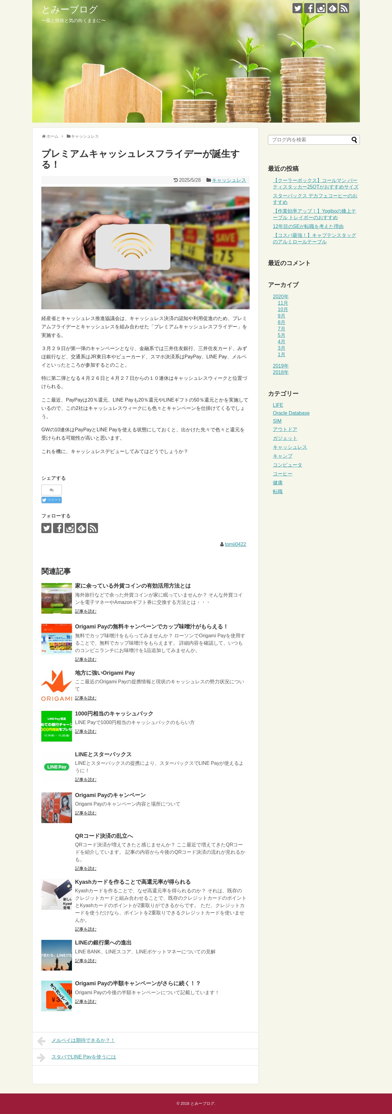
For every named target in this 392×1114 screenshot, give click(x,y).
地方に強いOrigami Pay (105, 673)
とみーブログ (69, 9)
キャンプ (282, 456)
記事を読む (85, 611)
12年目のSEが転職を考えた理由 (308, 226)
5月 (281, 335)
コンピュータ (287, 464)
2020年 (281, 296)
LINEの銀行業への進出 (103, 943)
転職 (278, 491)
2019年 (281, 365)
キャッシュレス (229, 180)
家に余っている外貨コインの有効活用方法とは (133, 586)
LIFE (278, 405)
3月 (281, 348)
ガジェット (285, 438)
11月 (283, 303)
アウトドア (285, 429)
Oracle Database (291, 413)
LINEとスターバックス (103, 754)
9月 (281, 316)
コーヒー (282, 473)
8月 (281, 322)
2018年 (281, 372)
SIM (277, 421)
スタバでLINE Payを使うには (76, 1057)
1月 (281, 354)
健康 (278, 482)
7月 (281, 328)
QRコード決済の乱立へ (104, 836)
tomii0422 (235, 544)
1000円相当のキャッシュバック (114, 714)
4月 (281, 341)
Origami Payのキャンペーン (110, 795)
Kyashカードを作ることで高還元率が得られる (133, 882)
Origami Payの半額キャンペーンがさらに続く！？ (138, 983)
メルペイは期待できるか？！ (76, 1041)
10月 (283, 309)
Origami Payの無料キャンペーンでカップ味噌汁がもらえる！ (151, 627)
